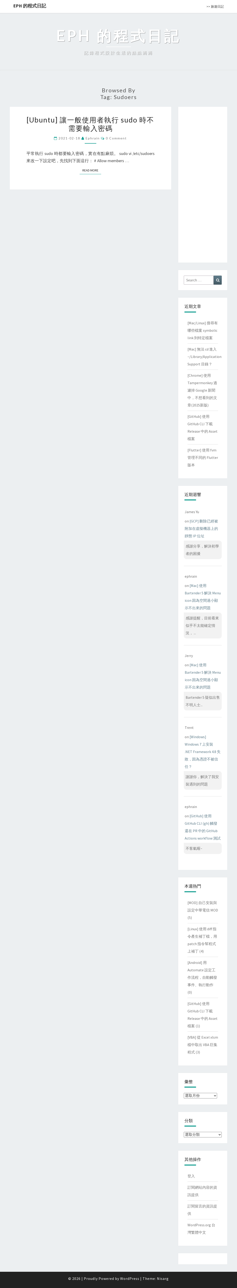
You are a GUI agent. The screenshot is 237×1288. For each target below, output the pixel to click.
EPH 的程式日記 (29, 6)
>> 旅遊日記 (215, 6)
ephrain (93, 138)
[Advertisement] (202, 183)
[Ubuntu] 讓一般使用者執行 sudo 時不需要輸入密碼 (90, 124)
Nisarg (163, 1278)
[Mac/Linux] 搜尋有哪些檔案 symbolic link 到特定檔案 (202, 330)
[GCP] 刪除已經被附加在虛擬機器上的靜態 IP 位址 (201, 528)
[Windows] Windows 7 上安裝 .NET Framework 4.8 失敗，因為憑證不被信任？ (203, 751)
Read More (91, 170)
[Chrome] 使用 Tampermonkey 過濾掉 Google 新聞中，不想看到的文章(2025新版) (202, 390)
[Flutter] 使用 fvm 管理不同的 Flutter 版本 (202, 457)
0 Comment (116, 138)
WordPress (129, 1278)
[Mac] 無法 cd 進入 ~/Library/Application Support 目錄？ (204, 356)
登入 (191, 1176)
